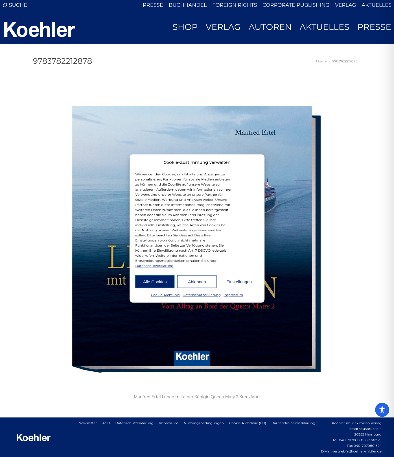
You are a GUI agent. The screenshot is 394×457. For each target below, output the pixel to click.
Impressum (233, 295)
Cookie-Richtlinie (165, 295)
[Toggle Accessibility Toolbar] (382, 409)
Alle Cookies (155, 281)
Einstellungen (239, 281)
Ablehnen (197, 281)
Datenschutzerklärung (154, 266)
